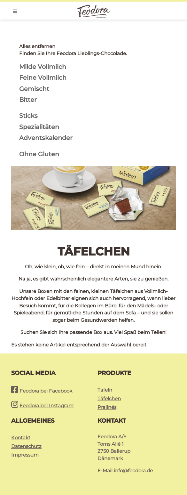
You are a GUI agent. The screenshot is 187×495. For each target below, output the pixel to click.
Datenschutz (26, 446)
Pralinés (106, 407)
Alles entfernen (37, 46)
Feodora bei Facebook (45, 391)
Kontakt (20, 437)
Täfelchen (109, 398)
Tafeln (104, 390)
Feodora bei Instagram (46, 405)
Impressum (25, 455)
